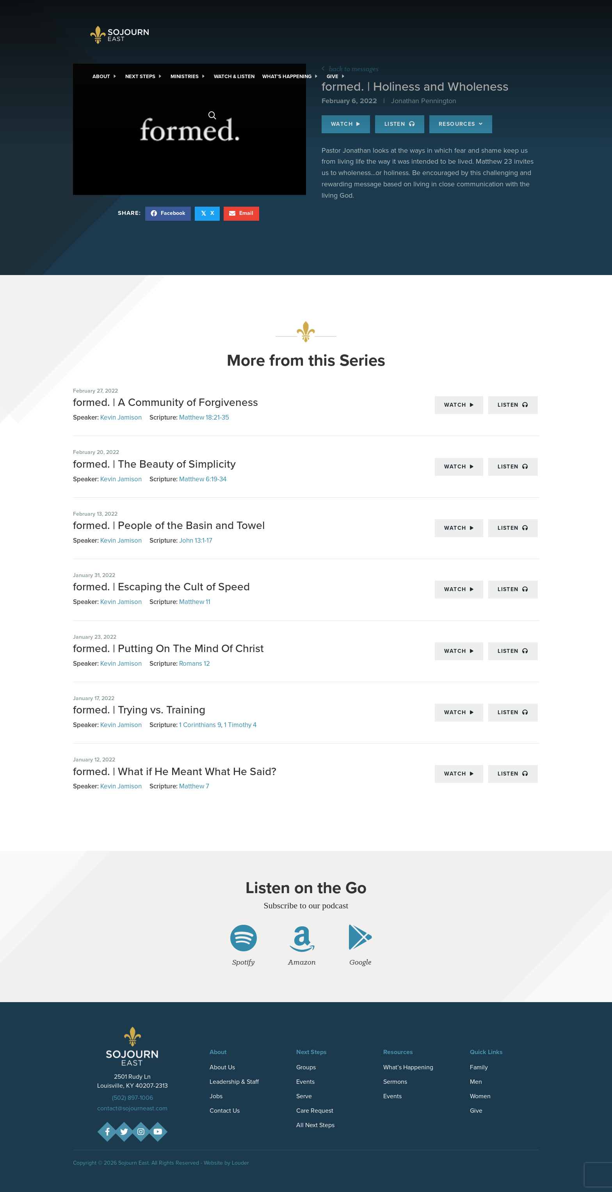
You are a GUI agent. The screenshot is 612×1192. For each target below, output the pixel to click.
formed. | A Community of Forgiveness (165, 402)
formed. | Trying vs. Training (140, 710)
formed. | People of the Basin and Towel (169, 525)
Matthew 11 (194, 602)
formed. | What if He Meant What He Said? (176, 771)
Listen (513, 405)
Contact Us (225, 1110)
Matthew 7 (194, 786)
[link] (105, 77)
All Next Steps (315, 1125)
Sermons (395, 1081)
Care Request (314, 1110)
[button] (107, 1132)
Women (480, 1096)
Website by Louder (226, 1163)
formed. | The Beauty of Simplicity (154, 464)
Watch (459, 405)
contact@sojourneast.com (132, 1108)
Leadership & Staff (234, 1081)
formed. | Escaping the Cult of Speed (161, 587)
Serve (304, 1096)
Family (479, 1067)
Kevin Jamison (121, 417)
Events (305, 1081)
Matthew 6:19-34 (202, 479)
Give (476, 1110)
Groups (306, 1067)
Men (476, 1081)
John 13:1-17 (195, 540)
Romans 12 (194, 663)
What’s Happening (408, 1067)
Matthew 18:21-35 (204, 417)
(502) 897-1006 (132, 1097)
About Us (222, 1067)
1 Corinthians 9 (200, 725)
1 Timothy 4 (240, 725)
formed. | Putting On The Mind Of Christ (168, 648)
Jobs (216, 1096)
